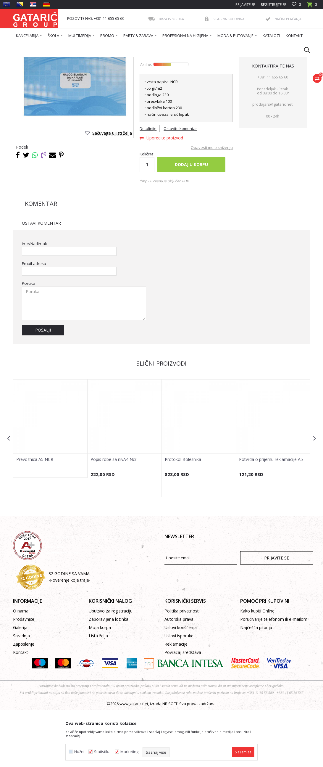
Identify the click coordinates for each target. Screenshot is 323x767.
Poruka (28, 340)
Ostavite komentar (180, 185)
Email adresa (34, 321)
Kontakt (20, 709)
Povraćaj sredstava (182, 709)
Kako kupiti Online (257, 668)
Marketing (129, 752)
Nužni (79, 752)
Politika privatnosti (182, 668)
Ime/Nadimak (34, 301)
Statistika (102, 752)
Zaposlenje (23, 701)
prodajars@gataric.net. (272, 161)
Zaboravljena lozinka (108, 676)
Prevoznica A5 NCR (34, 516)
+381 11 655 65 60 (273, 134)
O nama (20, 668)
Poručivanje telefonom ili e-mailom (273, 676)
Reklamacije (176, 701)
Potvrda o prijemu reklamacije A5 (271, 516)
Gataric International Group (36, 60)
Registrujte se (273, 4)
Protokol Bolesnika (183, 516)
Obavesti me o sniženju (212, 204)
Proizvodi (71, 60)
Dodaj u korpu (191, 221)
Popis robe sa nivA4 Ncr (113, 516)
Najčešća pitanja (256, 684)
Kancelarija (92, 60)
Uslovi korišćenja (180, 684)
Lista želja (98, 693)
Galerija (20, 684)
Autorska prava (178, 676)
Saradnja (21, 693)
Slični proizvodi (161, 420)
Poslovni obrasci (171, 60)
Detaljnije (148, 185)
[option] (50, 485)
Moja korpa (100, 684)
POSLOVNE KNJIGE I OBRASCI (129, 60)
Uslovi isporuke (178, 693)
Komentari (42, 261)
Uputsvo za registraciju (111, 668)
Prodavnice (23, 676)
